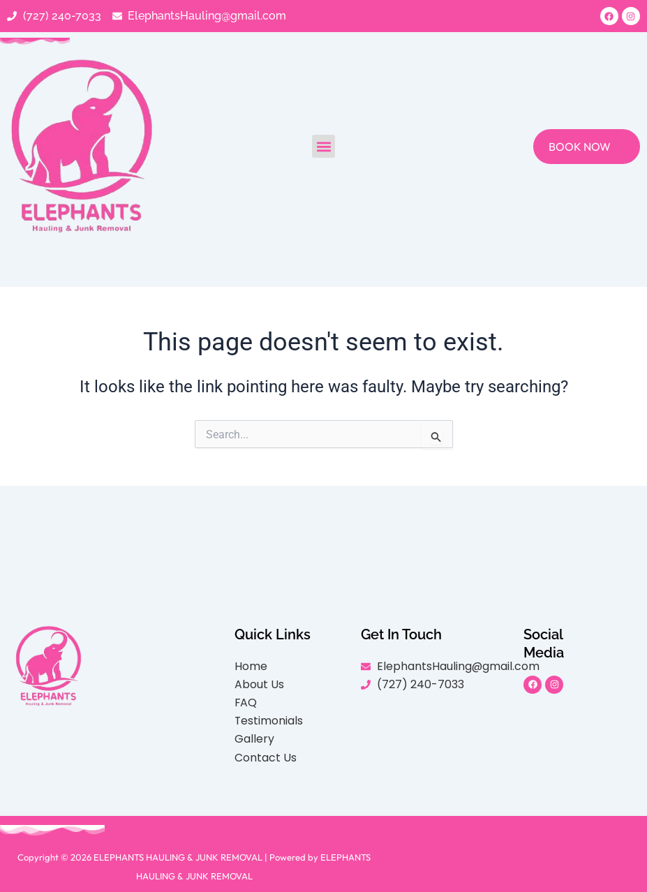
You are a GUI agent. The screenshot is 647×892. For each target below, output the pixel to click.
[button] (323, 146)
